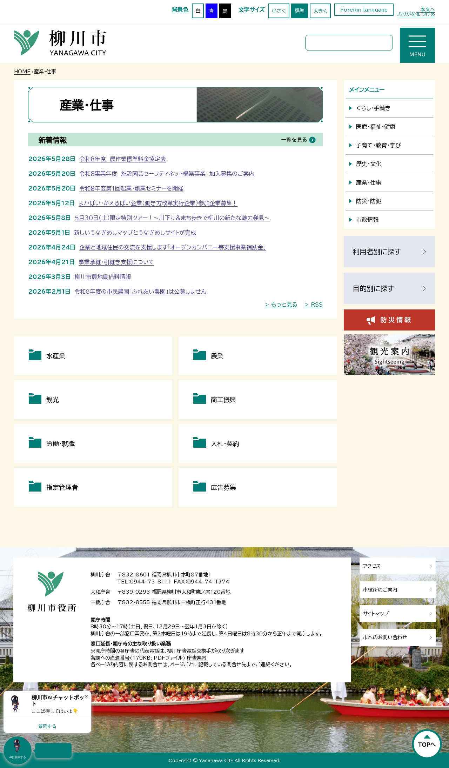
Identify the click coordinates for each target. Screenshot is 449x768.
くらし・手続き (373, 108)
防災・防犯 (368, 201)
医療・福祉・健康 (375, 126)
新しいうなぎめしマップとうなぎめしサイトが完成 (135, 232)
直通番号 (120, 657)
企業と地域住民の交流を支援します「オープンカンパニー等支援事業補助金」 (172, 247)
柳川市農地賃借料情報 (103, 277)
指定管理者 (62, 487)
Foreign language (364, 9)
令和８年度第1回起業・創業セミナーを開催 (131, 188)
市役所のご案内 (380, 589)
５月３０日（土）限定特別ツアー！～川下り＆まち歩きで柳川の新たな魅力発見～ (172, 218)
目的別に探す (373, 288)
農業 (217, 356)
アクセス (372, 565)
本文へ (427, 9)
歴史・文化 (368, 164)
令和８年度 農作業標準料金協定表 (122, 159)
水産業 (55, 356)
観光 (52, 399)
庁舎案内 (197, 657)
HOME (22, 71)
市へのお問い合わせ (385, 637)
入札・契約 (225, 443)
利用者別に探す (377, 251)
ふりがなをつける (416, 14)
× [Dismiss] (86, 696)
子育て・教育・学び (378, 145)
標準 (299, 10)
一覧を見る (294, 139)
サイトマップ (376, 613)
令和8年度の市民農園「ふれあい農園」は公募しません (140, 291)
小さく (279, 10)
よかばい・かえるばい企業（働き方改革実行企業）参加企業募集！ (158, 203)
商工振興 (223, 399)
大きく (320, 10)
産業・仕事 (368, 182)
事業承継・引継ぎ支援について (116, 262)
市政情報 (367, 219)
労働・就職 (60, 443)
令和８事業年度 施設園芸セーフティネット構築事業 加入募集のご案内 (166, 173)
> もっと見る (281, 304)
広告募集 (223, 487)
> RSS (313, 304)
